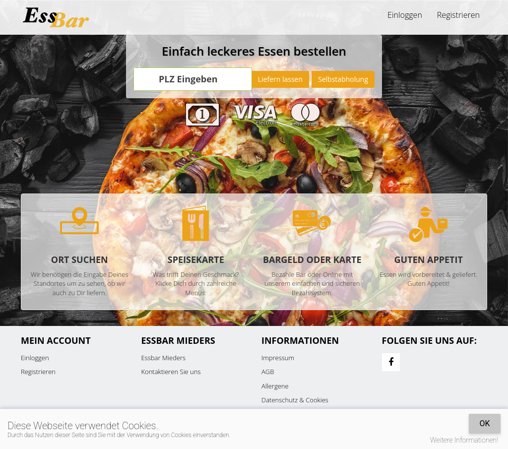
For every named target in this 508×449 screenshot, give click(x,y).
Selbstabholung (343, 79)
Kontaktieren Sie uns (171, 371)
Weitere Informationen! (464, 440)
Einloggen (404, 14)
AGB (267, 371)
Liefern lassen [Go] (280, 79)
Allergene (275, 386)
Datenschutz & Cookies (294, 399)
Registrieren (458, 14)
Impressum (277, 357)
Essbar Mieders (163, 357)
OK (484, 423)
